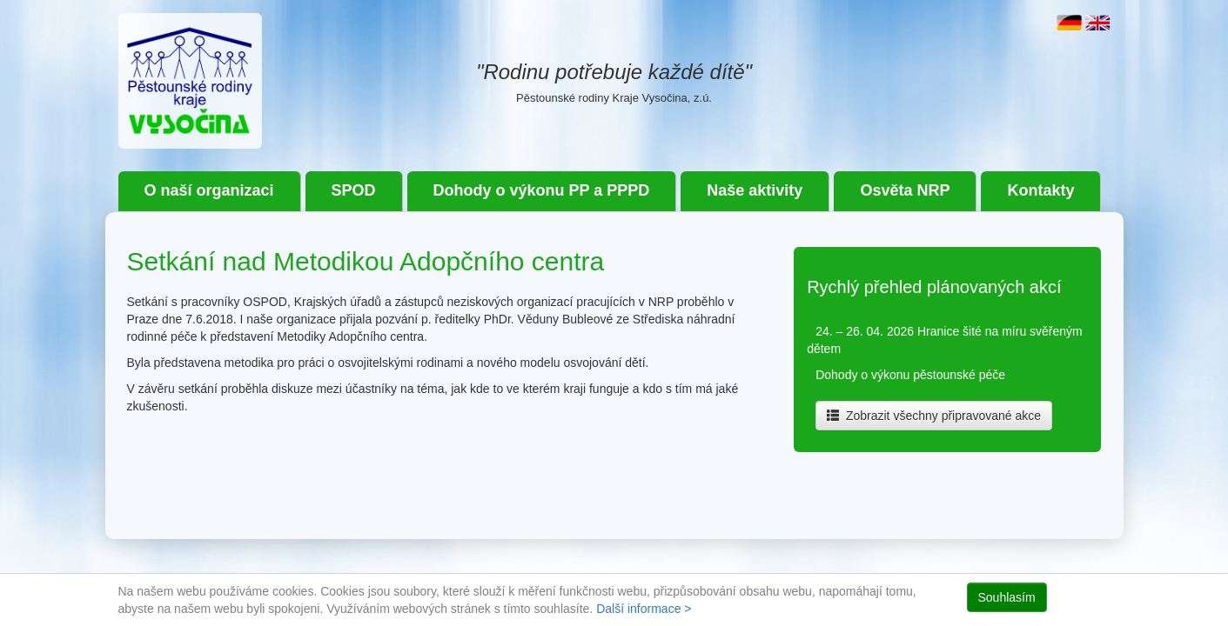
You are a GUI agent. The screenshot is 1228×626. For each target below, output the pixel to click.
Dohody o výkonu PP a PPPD (541, 190)
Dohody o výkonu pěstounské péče (910, 375)
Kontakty (1040, 190)
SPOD (354, 190)
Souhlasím (1007, 597)
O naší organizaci (209, 190)
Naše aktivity (754, 190)
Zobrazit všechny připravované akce (934, 416)
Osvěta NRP (905, 190)
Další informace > (643, 609)
